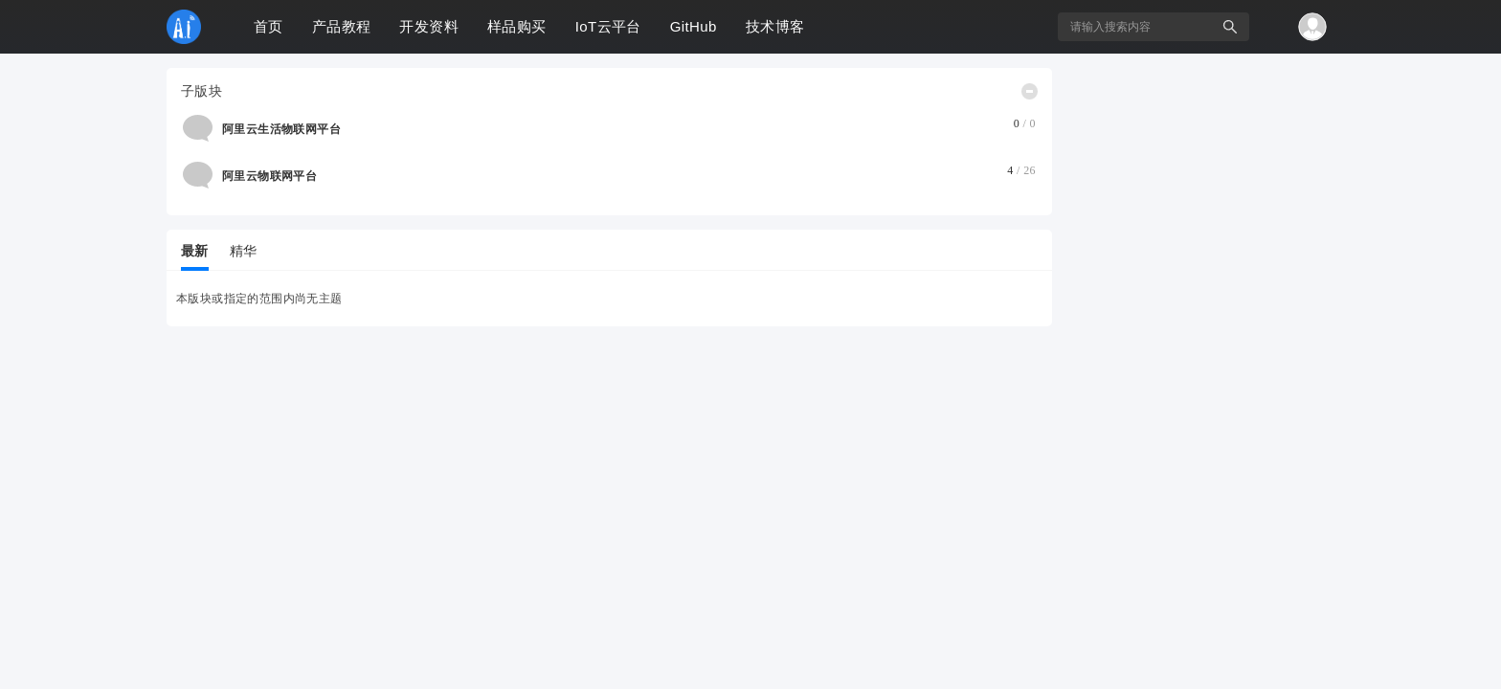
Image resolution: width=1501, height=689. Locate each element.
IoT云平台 (608, 26)
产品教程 (341, 26)
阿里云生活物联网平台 (281, 129)
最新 (195, 251)
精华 (244, 251)
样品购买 (517, 26)
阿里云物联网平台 (269, 176)
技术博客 (775, 26)
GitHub (693, 26)
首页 (268, 26)
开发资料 (429, 26)
